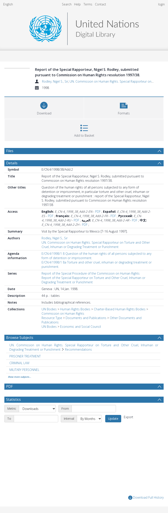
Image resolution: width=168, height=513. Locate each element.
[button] (123, 107)
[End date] (36, 418)
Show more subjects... (19, 376)
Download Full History (146, 497)
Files (9, 150)
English (8, 4)
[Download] (44, 107)
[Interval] (89, 418)
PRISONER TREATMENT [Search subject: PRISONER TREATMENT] (25, 356)
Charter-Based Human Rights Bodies (119, 309)
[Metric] (37, 408)
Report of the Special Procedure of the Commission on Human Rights (91, 273)
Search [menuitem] (67, 4)
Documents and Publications (86, 318)
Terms (88, 4)
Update (113, 418)
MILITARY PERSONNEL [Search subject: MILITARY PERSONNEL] (24, 370)
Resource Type (52, 318)
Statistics (13, 399)
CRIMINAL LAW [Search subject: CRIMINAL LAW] (19, 363)
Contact (100, 4)
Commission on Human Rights (63, 313)
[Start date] (94, 408)
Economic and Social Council (80, 326)
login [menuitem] (161, 4)
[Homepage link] (84, 27)
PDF (98, 211)
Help (77, 4)
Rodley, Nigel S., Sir (55, 81)
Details (12, 163)
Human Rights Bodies (75, 309)
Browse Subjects (19, 337)
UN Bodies (49, 309)
